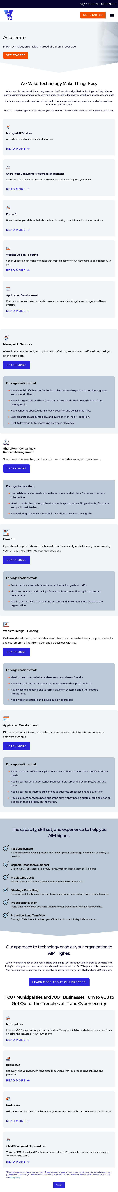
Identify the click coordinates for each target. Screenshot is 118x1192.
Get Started (93, 15)
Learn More (16, 365)
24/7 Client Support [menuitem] (98, 4)
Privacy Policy (14, 1177)
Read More (15, 148)
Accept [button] (59, 1185)
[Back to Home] (8, 14)
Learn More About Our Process (59, 982)
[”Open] (112, 15)
